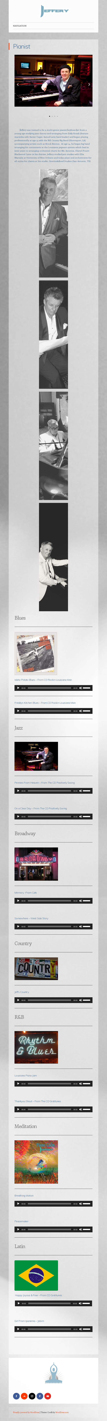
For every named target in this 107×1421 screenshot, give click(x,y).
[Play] (18, 688)
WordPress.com (62, 1412)
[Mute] (80, 688)
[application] (53, 688)
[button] (18, 84)
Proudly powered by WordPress (26, 1412)
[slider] (49, 688)
